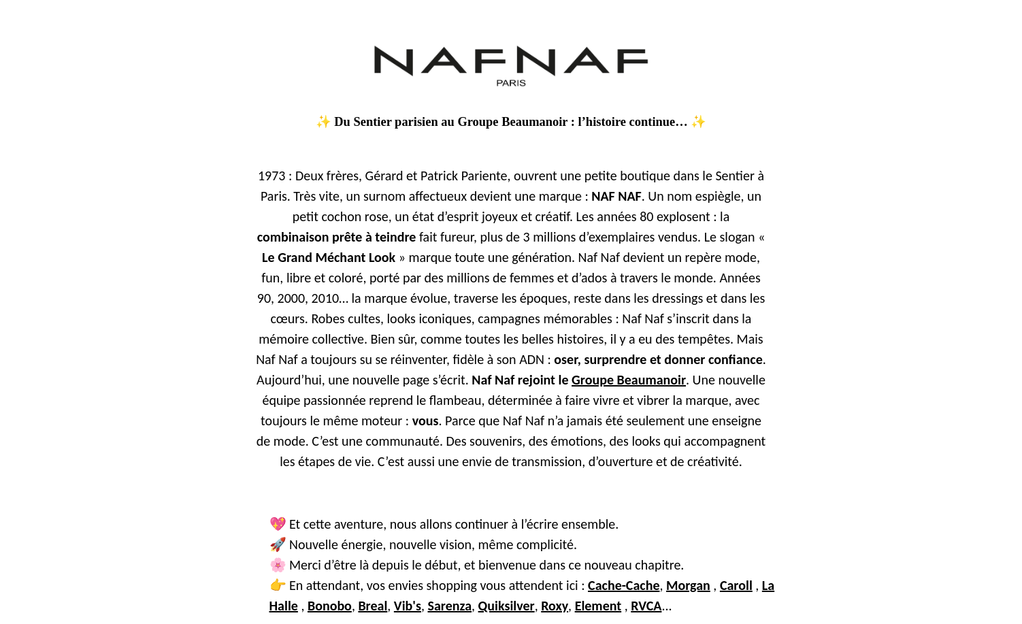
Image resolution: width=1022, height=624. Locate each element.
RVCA (646, 605)
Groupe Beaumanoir (629, 380)
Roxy (554, 605)
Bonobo (330, 605)
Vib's (407, 605)
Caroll (736, 585)
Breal (372, 605)
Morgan (688, 585)
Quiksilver (506, 605)
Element (598, 605)
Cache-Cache (623, 585)
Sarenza (450, 605)
